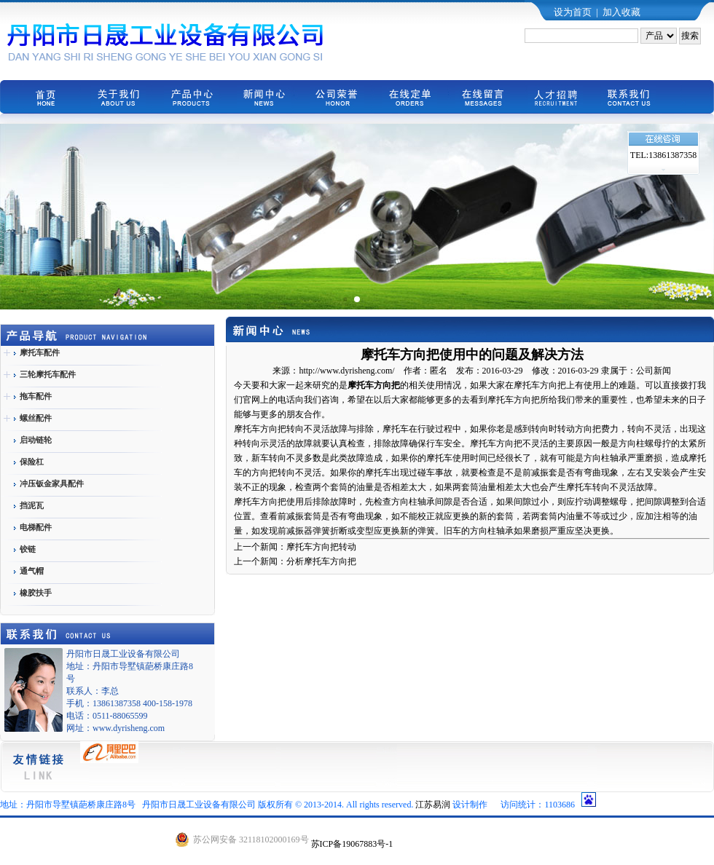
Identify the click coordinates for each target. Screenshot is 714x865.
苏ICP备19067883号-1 (352, 844)
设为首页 (573, 12)
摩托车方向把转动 (321, 547)
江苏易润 (432, 804)
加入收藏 (621, 12)
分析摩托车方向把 (321, 561)
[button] (345, 299)
